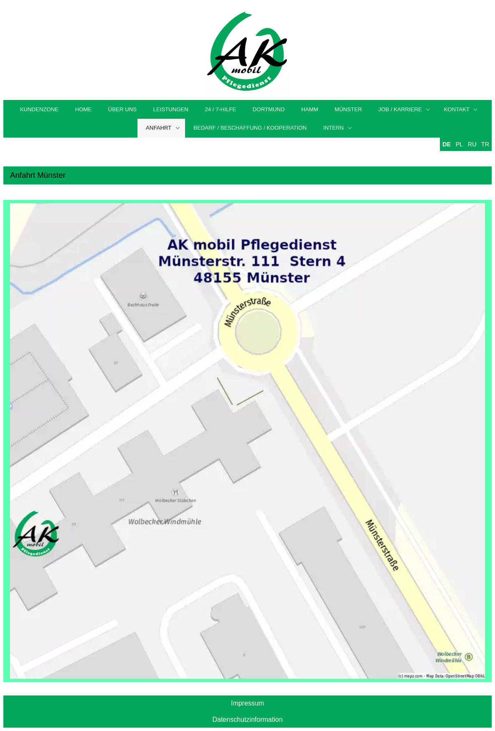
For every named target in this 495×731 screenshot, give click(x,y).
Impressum (247, 703)
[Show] (428, 110)
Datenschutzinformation (247, 719)
